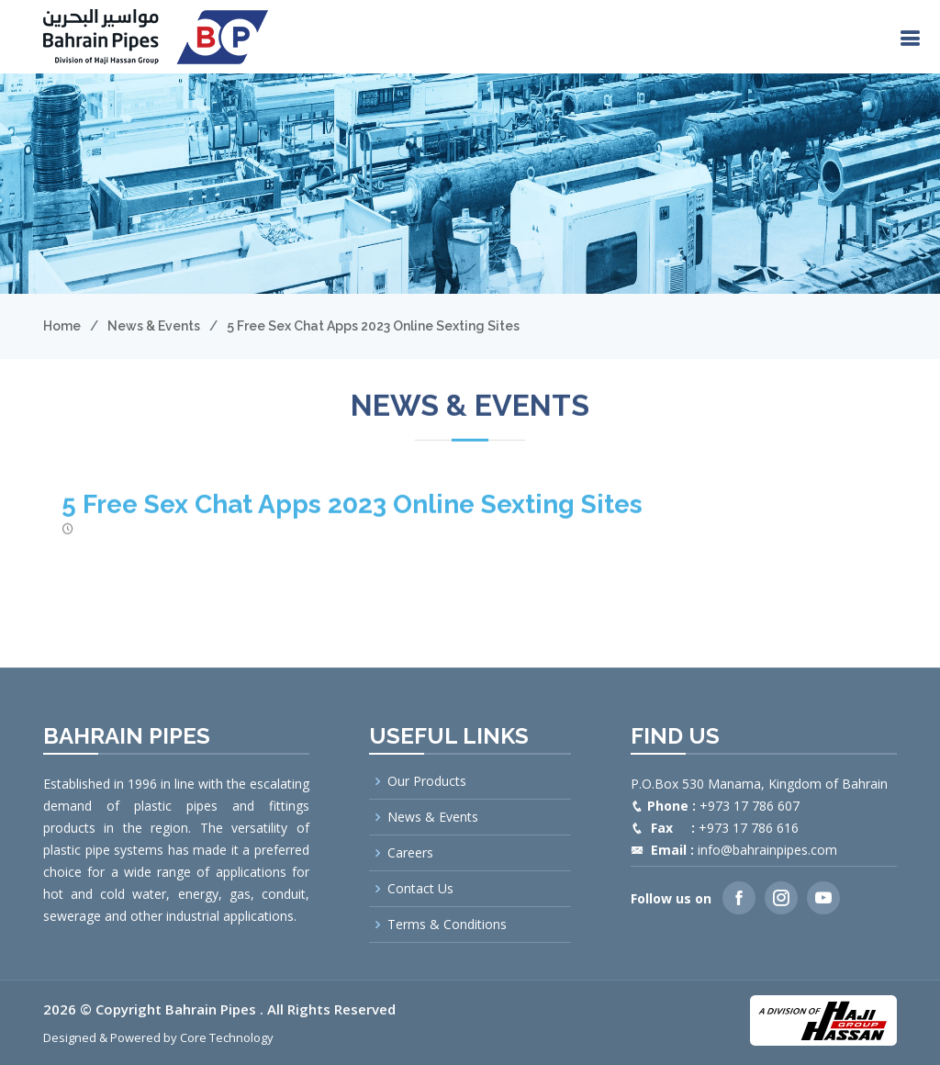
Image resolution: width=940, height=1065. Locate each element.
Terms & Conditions (447, 924)
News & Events (153, 326)
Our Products (426, 781)
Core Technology (227, 1037)
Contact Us (420, 888)
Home (62, 326)
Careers (410, 852)
